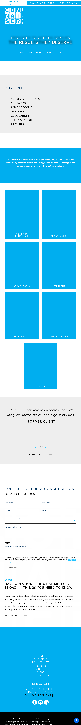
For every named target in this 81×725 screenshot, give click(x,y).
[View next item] (45, 446)
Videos (40, 669)
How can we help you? (13, 527)
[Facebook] (34, 702)
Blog (40, 672)
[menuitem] (43, 99)
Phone (8, 511)
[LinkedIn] (46, 702)
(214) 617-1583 (13, 3)
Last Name (46, 503)
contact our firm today (54, 3)
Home (40, 656)
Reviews (41, 665)
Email (44, 511)
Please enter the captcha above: (15, 546)
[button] (76, 720)
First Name (9, 503)
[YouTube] (40, 702)
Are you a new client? (13, 519)
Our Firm (40, 659)
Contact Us (40, 675)
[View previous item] (35, 446)
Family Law (40, 662)
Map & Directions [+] (40, 695)
